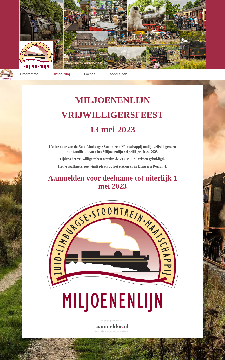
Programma (29, 74)
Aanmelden (118, 74)
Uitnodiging (61, 74)
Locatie (90, 74)
